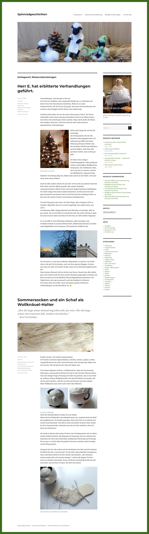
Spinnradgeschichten (32, 14)
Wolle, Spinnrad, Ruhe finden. (114, 165)
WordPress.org (109, 232)
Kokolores (108, 255)
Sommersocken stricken (24, 370)
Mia (106, 192)
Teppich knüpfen (110, 277)
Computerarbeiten (110, 247)
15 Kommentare (22, 373)
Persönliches (108, 265)
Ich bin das (127, 15)
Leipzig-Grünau (109, 259)
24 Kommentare (22, 114)
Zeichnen (107, 287)
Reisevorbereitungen (24, 107)
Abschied (20, 103)
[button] (58, 244)
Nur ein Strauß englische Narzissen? (115, 153)
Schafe (107, 269)
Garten (107, 249)
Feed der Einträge (110, 228)
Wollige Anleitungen (113, 15)
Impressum (77, 15)
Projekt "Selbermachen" (112, 267)
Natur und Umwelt (110, 263)
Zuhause (20, 101)
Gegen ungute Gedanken (112, 149)
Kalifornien (108, 253)
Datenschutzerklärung (93, 15)
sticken (107, 273)
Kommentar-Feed (110, 230)
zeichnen (107, 285)
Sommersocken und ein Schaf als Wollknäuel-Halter (50, 302)
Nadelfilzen (108, 261)
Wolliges (107, 283)
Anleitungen (108, 245)
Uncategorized (109, 279)
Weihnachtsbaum (23, 111)
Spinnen (107, 271)
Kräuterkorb (108, 257)
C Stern (107, 188)
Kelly (106, 184)
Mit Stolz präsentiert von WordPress (59, 525)
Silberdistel (108, 196)
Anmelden (108, 226)
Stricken (20, 359)
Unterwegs (108, 281)
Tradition (20, 109)
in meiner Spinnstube (111, 251)
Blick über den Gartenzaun (25, 362)
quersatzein (108, 180)
